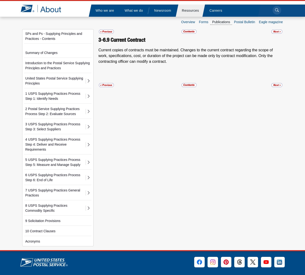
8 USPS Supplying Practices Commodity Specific (46, 208)
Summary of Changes (41, 53)
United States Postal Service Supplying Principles (54, 80)
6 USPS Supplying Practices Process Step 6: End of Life (52, 177)
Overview (188, 22)
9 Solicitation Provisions (43, 221)
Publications (221, 22)
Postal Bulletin (244, 22)
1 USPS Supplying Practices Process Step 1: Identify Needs (52, 96)
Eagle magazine (271, 22)
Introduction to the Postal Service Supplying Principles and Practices (57, 65)
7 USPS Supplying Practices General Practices (52, 192)
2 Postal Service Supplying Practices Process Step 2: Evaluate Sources (52, 111)
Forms (203, 22)
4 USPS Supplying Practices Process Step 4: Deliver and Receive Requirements (52, 144)
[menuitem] (104, 11)
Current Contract (128, 40)
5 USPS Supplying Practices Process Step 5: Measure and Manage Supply (52, 162)
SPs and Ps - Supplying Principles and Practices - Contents (53, 36)
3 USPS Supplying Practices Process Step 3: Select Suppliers (52, 126)
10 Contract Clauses (40, 231)
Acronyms (32, 241)
